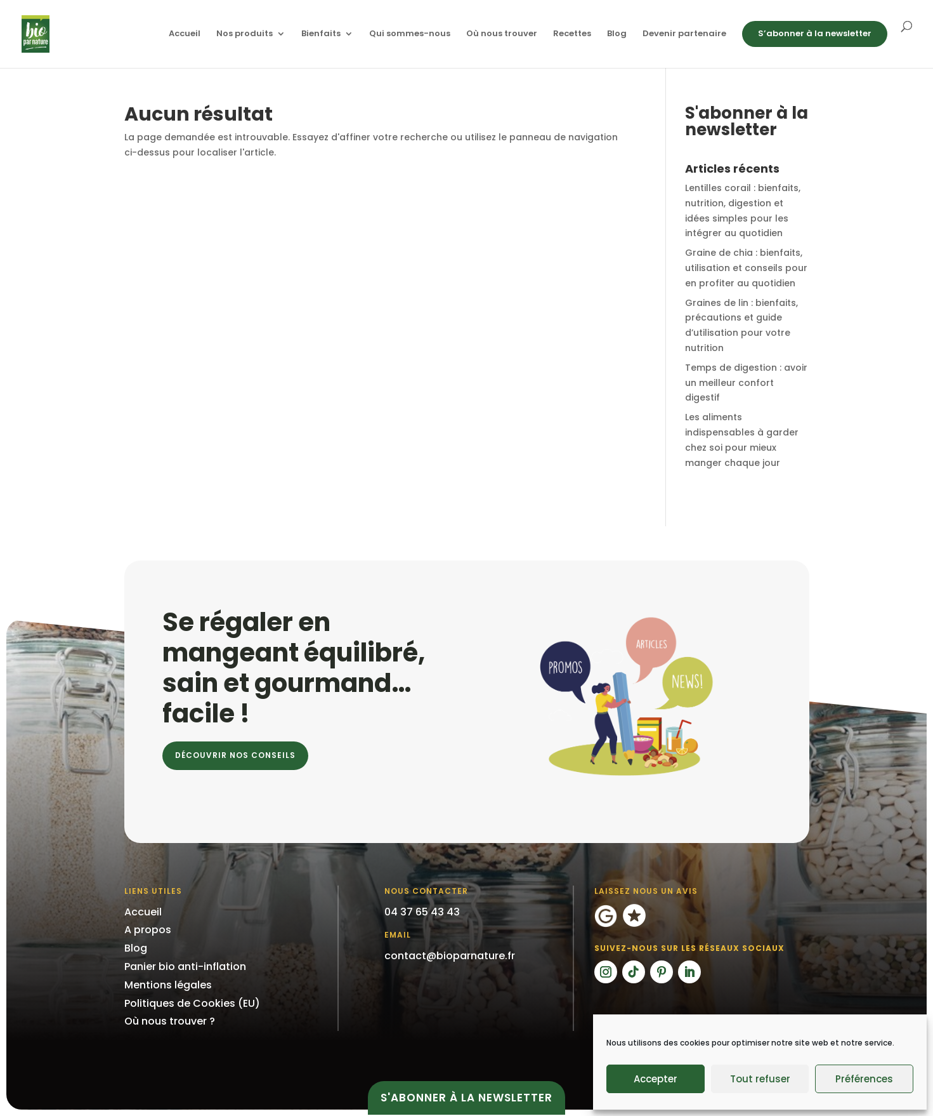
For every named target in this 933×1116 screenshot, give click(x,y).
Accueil (184, 34)
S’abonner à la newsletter (814, 33)
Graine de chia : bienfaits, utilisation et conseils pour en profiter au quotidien (746, 267)
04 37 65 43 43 (422, 912)
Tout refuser (760, 1079)
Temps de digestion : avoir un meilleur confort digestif (746, 382)
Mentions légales (168, 985)
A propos (147, 929)
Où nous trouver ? (169, 1021)
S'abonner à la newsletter (466, 1097)
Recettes (572, 34)
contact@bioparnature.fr (449, 955)
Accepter (655, 1079)
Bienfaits (321, 34)
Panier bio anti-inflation (185, 966)
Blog (617, 34)
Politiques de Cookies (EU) (192, 1003)
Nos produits (244, 34)
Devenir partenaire (684, 34)
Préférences (864, 1079)
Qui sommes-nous (409, 34)
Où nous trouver (501, 34)
